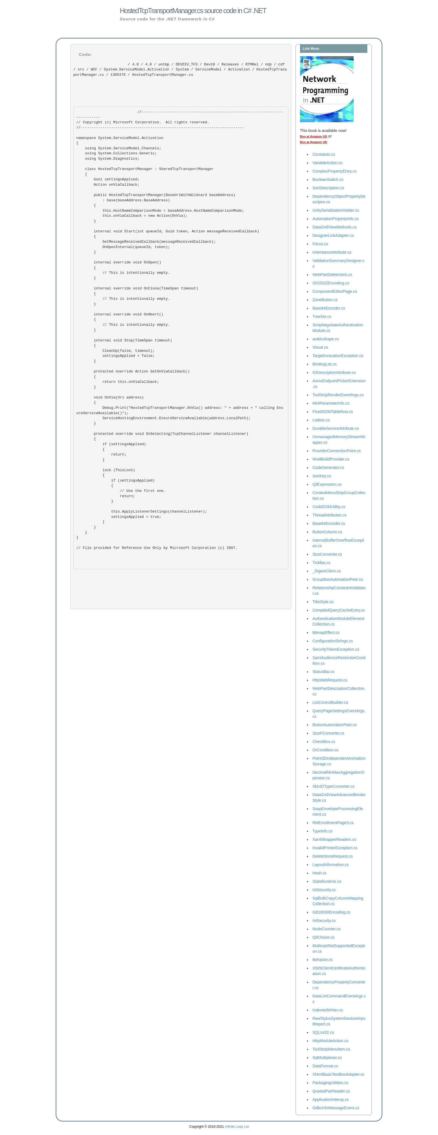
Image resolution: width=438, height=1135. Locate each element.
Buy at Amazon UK (313, 142)
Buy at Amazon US (313, 136)
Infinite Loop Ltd (237, 1127)
